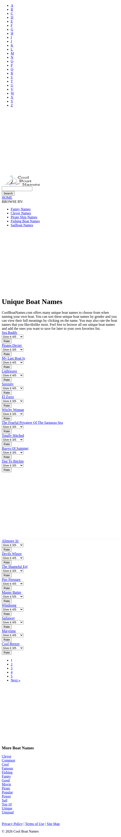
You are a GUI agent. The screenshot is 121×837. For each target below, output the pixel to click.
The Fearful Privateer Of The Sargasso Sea (32, 422)
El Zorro (8, 397)
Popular (7, 792)
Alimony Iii (10, 541)
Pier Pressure (11, 579)
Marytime (9, 631)
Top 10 (7, 804)
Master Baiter (11, 592)
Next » (15, 680)
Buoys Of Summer (15, 448)
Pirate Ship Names (24, 217)
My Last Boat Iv (13, 358)
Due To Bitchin (13, 461)
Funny (6, 776)
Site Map (53, 824)
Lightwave (9, 371)
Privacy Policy (12, 824)
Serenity (8, 384)
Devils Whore (12, 554)
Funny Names (21, 209)
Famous (7, 768)
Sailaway (8, 618)
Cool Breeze (11, 644)
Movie (6, 784)
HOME (7, 197)
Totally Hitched (13, 435)
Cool (5, 764)
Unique (7, 808)
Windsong (9, 605)
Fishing (7, 772)
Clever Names (21, 213)
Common (8, 760)
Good (6, 780)
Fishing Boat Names (25, 221)
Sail (4, 800)
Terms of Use (34, 824)
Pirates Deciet (12, 345)
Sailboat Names (22, 225)
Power (6, 796)
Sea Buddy (9, 332)
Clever (6, 756)
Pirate (6, 788)
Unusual (8, 812)
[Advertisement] (60, 142)
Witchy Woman (13, 410)
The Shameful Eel (15, 567)
